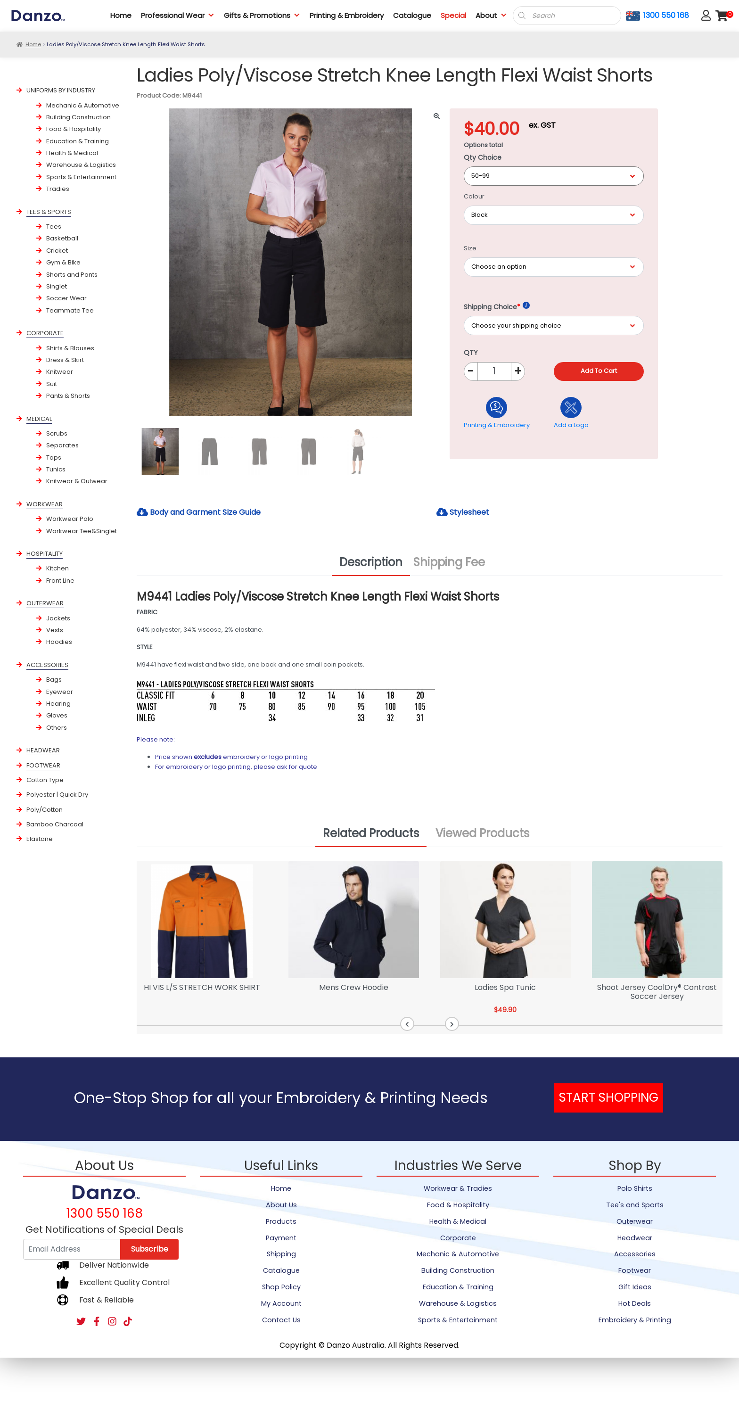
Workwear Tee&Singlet (81, 531)
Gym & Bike (63, 262)
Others (56, 727)
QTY (471, 352)
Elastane (39, 838)
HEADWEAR (43, 750)
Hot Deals (634, 1303)
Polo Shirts (634, 1188)
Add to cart (599, 370)
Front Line (60, 580)
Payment (281, 1238)
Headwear (634, 1238)
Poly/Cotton (44, 809)
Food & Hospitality (73, 128)
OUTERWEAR (45, 603)
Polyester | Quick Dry (57, 794)
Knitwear (59, 371)
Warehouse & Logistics (81, 164)
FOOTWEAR (43, 765)
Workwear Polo (69, 518)
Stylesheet (462, 512)
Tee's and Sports (635, 1205)
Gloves (56, 715)
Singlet (56, 286)
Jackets (58, 618)
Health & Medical (72, 152)
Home (120, 15)
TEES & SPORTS (48, 211)
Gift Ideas (634, 1287)
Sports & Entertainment (81, 177)
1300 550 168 (666, 15)
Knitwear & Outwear (76, 481)
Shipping (281, 1254)
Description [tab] (370, 562)
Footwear (634, 1270)
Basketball (62, 238)
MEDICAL (39, 418)
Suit (51, 383)
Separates (62, 445)
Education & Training (77, 141)
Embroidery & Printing (635, 1320)
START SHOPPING (608, 1097)
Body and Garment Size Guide (199, 512)
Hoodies (59, 641)
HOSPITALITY (44, 553)
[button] (407, 1024)
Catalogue (412, 15)
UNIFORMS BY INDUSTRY (60, 90)
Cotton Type (45, 779)
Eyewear (59, 691)
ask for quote (297, 766)
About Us (281, 1205)
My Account (281, 1303)
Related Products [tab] (371, 833)
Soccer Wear (66, 298)
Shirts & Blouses (70, 348)
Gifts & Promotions (262, 15)
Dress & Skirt (65, 359)
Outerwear (634, 1221)
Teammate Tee (70, 310)
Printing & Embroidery (347, 15)
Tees (53, 226)
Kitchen (57, 568)
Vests (54, 630)
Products (281, 1221)
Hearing (58, 703)
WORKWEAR (44, 504)
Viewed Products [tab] (482, 833)
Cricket (57, 250)
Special (453, 15)
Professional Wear (177, 15)
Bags (54, 679)
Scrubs (56, 433)
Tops (53, 457)
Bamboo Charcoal (54, 824)
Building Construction (78, 117)
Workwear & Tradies (458, 1188)
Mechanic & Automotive (82, 105)
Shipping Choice (497, 307)
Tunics (56, 469)
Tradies (57, 188)
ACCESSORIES (47, 664)
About (491, 15)
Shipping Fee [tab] (449, 562)
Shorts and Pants (72, 274)
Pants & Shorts (68, 395)
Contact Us (281, 1320)
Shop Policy (281, 1287)
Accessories (635, 1254)
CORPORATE (45, 333)
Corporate (458, 1238)
